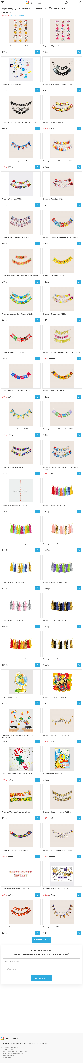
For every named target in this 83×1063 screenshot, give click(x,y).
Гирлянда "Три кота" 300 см (53, 276)
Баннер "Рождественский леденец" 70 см (17, 774)
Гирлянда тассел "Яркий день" (54, 506)
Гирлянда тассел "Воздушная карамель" (16, 544)
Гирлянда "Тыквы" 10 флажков (54, 927)
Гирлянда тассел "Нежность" (12, 620)
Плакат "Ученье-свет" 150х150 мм (56, 697)
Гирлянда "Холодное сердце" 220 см (15, 237)
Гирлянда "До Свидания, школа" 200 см (57, 850)
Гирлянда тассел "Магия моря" (13, 582)
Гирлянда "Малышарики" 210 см (55, 314)
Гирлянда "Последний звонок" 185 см (16, 812)
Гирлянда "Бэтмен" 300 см (53, 122)
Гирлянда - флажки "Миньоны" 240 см (16, 429)
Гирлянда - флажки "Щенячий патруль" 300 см (60, 237)
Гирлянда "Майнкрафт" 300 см (13, 352)
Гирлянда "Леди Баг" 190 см (53, 199)
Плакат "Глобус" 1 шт (10, 697)
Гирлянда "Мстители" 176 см (12, 199)
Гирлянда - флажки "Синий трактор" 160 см (18, 314)
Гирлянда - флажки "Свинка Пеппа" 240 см (59, 429)
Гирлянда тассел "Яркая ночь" (54, 659)
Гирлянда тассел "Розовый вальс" (55, 544)
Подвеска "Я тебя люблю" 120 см (14, 506)
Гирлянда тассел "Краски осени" (14, 659)
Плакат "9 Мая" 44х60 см (52, 774)
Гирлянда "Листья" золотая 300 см (56, 735)
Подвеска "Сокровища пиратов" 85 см (16, 46)
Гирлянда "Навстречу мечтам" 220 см (57, 812)
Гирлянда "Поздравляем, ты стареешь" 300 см (19, 122)
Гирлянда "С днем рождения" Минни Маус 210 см (61, 352)
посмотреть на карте (8, 1059)
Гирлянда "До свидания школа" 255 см (16, 889)
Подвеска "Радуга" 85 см (52, 46)
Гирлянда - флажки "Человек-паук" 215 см (59, 161)
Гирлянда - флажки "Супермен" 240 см (16, 161)
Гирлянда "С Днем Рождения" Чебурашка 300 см (20, 276)
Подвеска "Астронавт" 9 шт (12, 84)
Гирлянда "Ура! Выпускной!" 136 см (15, 850)
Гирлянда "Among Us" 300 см (53, 391)
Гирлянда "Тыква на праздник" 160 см (16, 927)
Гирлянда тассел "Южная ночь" (54, 620)
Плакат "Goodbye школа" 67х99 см (56, 889)
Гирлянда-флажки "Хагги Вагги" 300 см (16, 391)
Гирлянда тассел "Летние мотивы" (56, 582)
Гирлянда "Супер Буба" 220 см (13, 467)
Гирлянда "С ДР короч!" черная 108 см (57, 84)
